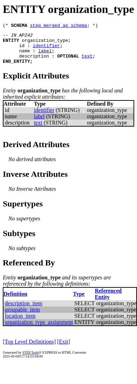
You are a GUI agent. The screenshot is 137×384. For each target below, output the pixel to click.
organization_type (45, 43)
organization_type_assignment (39, 329)
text (87, 62)
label (45, 56)
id (22, 49)
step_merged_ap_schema (58, 26)
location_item (20, 323)
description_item (24, 311)
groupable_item (22, 317)
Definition (15, 301)
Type (78, 301)
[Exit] (63, 349)
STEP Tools (30, 360)
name (24, 56)
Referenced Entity (108, 301)
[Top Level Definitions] (29, 349)
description (34, 62)
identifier (46, 49)
